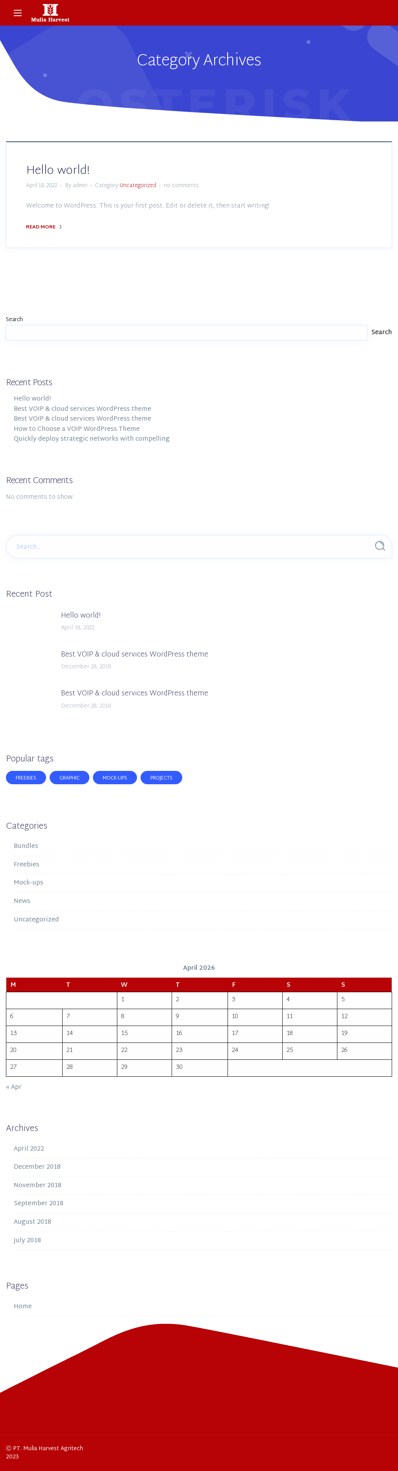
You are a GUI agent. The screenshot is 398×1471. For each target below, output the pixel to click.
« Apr (14, 1087)
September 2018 (38, 1204)
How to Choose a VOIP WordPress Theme (77, 429)
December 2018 (37, 1167)
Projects (161, 778)
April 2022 (29, 1149)
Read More (44, 227)
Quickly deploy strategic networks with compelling (92, 439)
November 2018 (37, 1186)
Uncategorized (138, 186)
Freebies (26, 778)
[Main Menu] (18, 13)
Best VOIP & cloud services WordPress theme (82, 409)
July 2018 (27, 1241)
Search (14, 320)
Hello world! (58, 171)
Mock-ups (115, 778)
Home (23, 1307)
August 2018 (32, 1222)
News (22, 901)
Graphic (69, 778)
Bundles (26, 846)
